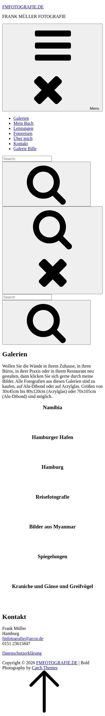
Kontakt (20, 143)
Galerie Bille (24, 148)
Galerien (21, 118)
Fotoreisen (22, 133)
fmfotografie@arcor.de (22, 638)
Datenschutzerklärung (21, 653)
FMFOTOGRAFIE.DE (23, 6)
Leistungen (23, 128)
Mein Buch (23, 123)
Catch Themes (45, 667)
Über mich (22, 138)
